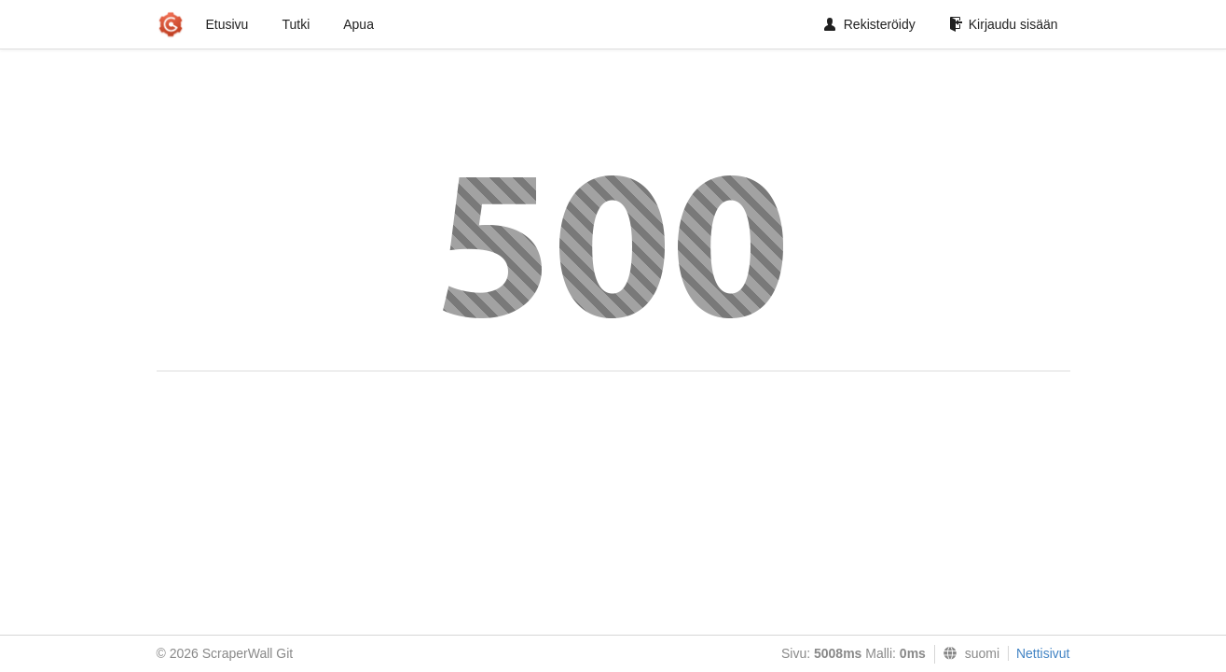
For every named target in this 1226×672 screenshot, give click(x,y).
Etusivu (227, 24)
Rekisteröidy (870, 24)
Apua (358, 24)
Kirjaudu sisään (1003, 24)
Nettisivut (1043, 653)
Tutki (296, 24)
